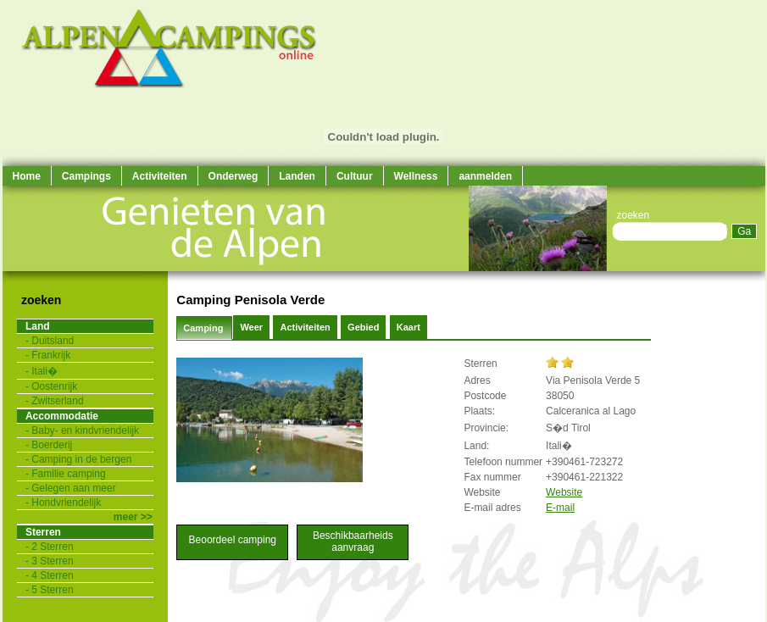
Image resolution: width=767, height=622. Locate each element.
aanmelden (485, 176)
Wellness (416, 176)
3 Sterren (52, 561)
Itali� (44, 371)
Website (564, 492)
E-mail (560, 508)
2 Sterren (52, 547)
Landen (297, 176)
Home (27, 176)
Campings (86, 176)
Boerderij (51, 445)
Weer (251, 327)
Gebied (363, 327)
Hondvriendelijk (66, 502)
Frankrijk (50, 355)
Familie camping (68, 474)
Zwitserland (57, 401)
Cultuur (354, 176)
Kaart (408, 327)
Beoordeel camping (232, 540)
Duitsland (52, 341)
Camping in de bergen (81, 459)
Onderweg (233, 176)
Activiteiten (159, 176)
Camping (204, 328)
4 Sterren (52, 575)
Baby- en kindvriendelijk (85, 430)
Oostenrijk (54, 386)
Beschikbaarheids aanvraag (353, 541)
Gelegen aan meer (73, 488)
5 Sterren (52, 590)
